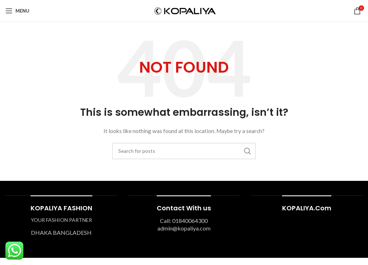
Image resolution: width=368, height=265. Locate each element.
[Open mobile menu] (17, 11)
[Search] (184, 151)
